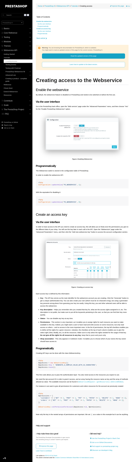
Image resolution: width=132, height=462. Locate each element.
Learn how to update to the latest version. (84, 64)
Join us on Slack (8, 128)
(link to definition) (101, 382)
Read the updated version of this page (84, 56)
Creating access (11, 61)
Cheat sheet (8, 88)
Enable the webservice (44, 21)
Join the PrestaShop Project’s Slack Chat (105, 438)
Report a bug (7, 125)
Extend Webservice (11, 92)
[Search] (16, 15)
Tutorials (74, 6)
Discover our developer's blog (101, 450)
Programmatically (43, 26)
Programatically (43, 33)
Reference (7, 85)
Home (40, 6)
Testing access (11, 65)
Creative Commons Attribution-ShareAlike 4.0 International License (74, 457)
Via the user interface (44, 24)
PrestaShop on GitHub (10, 122)
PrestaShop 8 (50, 6)
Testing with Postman (13, 68)
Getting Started (9, 54)
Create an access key (44, 28)
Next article (42, 38)
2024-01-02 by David (51, 455)
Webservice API (63, 6)
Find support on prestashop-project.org (104, 446)
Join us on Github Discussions (101, 442)
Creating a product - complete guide (16, 80)
